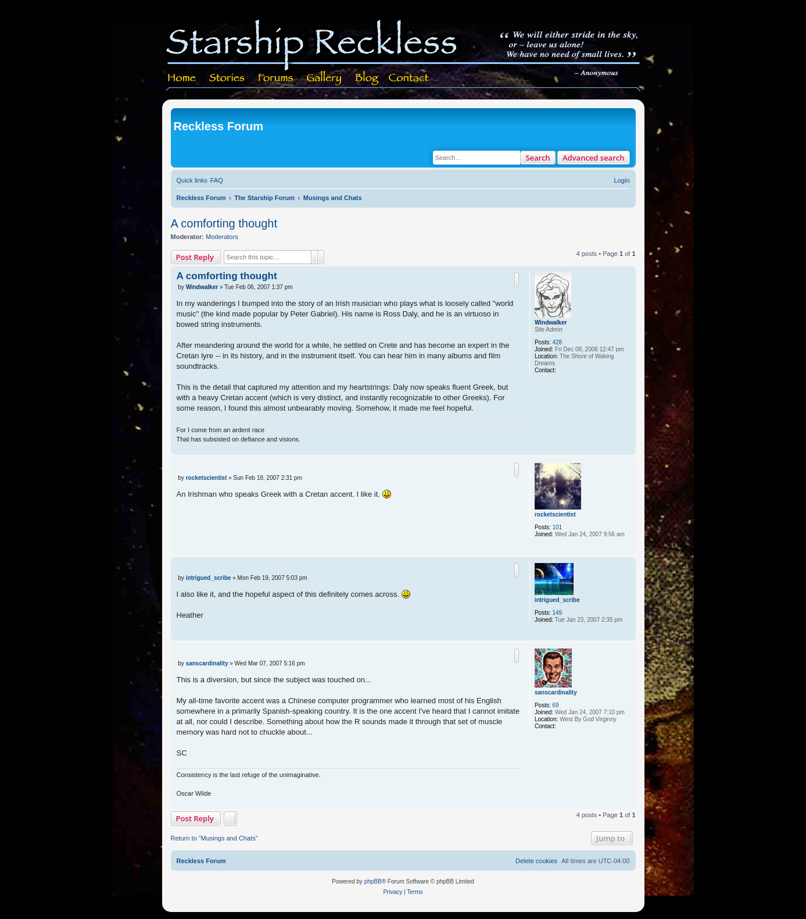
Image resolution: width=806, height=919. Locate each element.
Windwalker (551, 322)
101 (557, 527)
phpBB (373, 881)
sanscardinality (556, 692)
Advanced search (594, 157)
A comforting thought (224, 223)
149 (557, 613)
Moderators (222, 236)
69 (555, 705)
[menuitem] (216, 180)
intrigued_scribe (557, 600)
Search (537, 157)
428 (557, 342)
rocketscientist (555, 514)
